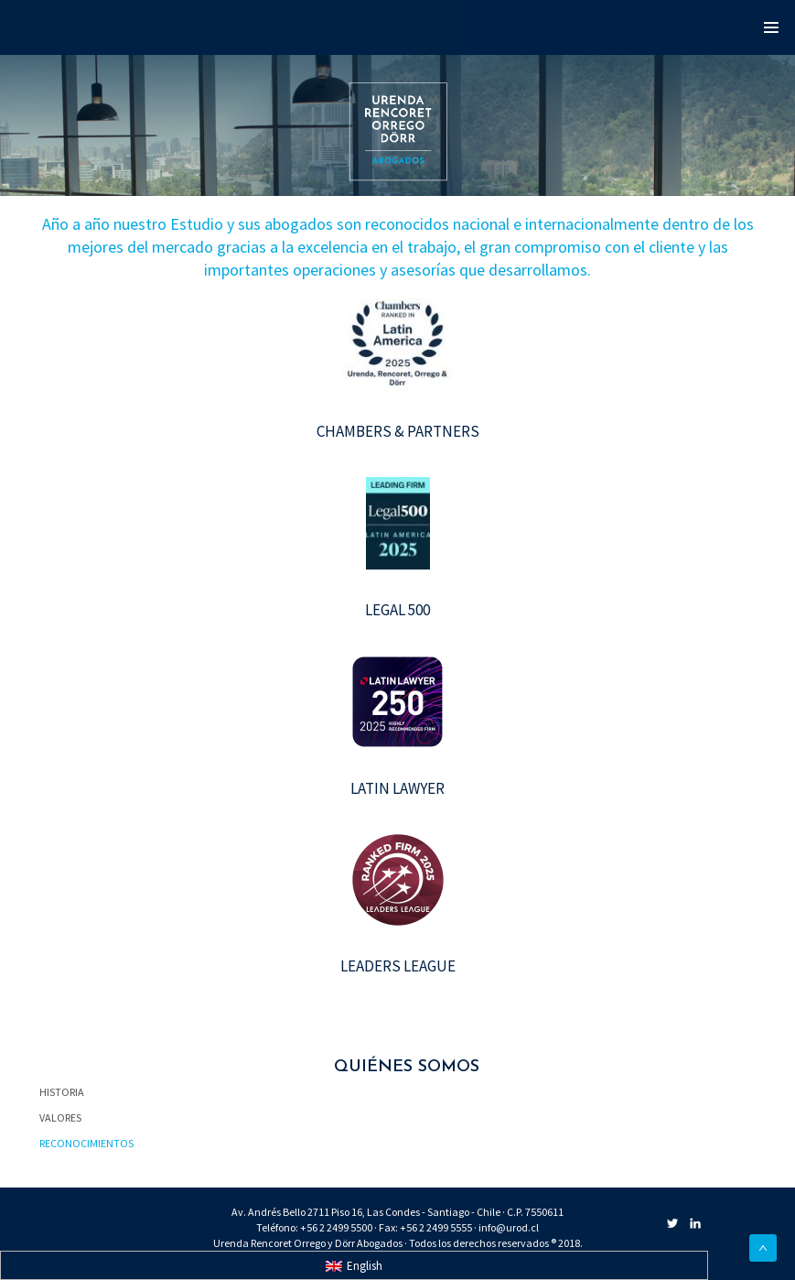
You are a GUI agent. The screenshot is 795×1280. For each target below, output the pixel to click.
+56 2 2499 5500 (336, 1227)
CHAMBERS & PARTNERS (398, 431)
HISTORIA (61, 1092)
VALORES (60, 1117)
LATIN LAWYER (397, 788)
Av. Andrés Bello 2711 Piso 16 (296, 1212)
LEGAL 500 (397, 610)
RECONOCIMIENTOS (86, 1143)
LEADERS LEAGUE (398, 966)
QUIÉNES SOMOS (406, 1067)
